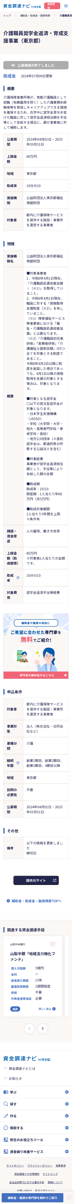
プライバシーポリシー (39, 1165)
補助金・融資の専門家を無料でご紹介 (32, 1198)
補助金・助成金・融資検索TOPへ (37, 900)
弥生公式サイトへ (45, 1190)
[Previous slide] (29, 1028)
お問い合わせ (24, 1190)
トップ (7, 15)
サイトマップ (50, 1174)
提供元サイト (36, 880)
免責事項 (61, 1165)
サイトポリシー (15, 1165)
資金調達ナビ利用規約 (26, 1174)
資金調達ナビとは (22, 1068)
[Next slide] (43, 1028)
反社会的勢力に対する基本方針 (26, 1182)
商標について (55, 1182)
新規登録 (51, 6)
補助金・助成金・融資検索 (35, 15)
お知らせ (15, 1078)
